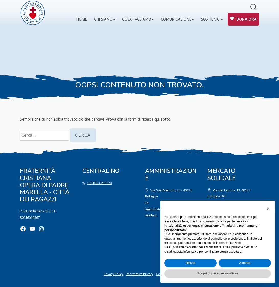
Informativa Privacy (139, 274)
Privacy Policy (113, 274)
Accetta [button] (244, 263)
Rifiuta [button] (190, 263)
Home (81, 19)
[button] (268, 209)
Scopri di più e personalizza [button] (217, 273)
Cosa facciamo (136, 19)
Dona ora (246, 19)
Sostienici (210, 19)
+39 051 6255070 (99, 183)
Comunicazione (176, 19)
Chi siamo (103, 19)
